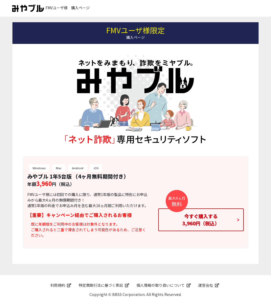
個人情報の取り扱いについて (161, 285)
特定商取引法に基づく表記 (101, 285)
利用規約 (57, 285)
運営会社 (205, 285)
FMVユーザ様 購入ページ (51, 8)
